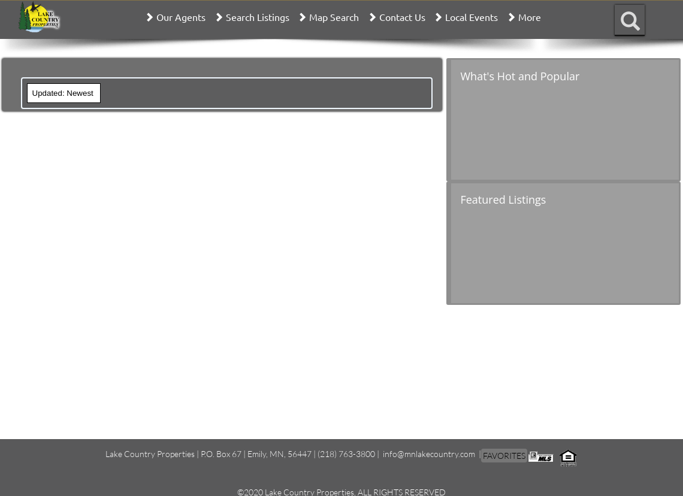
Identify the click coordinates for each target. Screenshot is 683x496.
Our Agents (180, 17)
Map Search (334, 17)
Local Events (471, 17)
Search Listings (257, 17)
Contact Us (402, 17)
